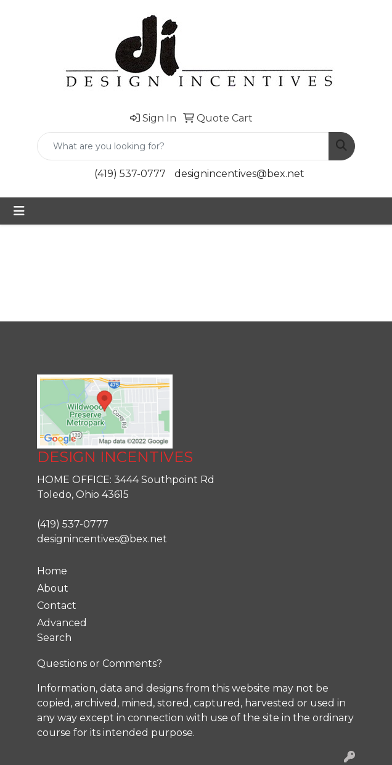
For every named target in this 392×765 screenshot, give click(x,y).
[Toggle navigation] (19, 211)
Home (52, 571)
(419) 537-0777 (130, 174)
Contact (56, 605)
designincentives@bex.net (239, 174)
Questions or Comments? (99, 663)
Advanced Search (62, 630)
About (52, 588)
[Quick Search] (183, 146)
